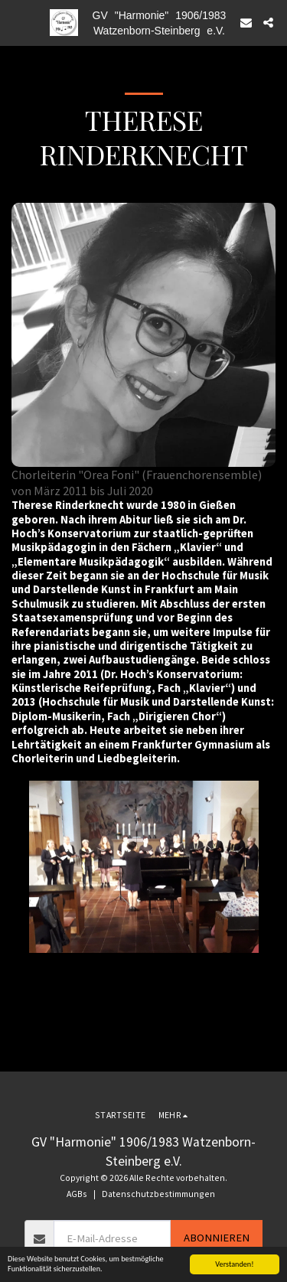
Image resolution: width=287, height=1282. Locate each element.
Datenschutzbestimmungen (158, 1193)
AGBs (77, 1193)
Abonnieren (216, 1237)
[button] (17, 22)
